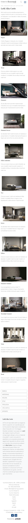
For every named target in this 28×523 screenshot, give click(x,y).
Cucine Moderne (14, 491)
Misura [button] (4, 398)
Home (2, 5)
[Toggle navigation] (25, 2)
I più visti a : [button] (6, 408)
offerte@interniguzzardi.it (16, 489)
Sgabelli (14, 501)
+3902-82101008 (15, 486)
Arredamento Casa (8, 5)
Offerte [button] (5, 411)
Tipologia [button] (5, 404)
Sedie (14, 497)
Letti (14, 5)
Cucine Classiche (14, 493)
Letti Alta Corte (19, 5)
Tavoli (14, 499)
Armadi (14, 507)
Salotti (14, 503)
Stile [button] (3, 401)
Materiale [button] (5, 394)
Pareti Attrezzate (14, 495)
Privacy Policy (18, 512)
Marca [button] (4, 391)
